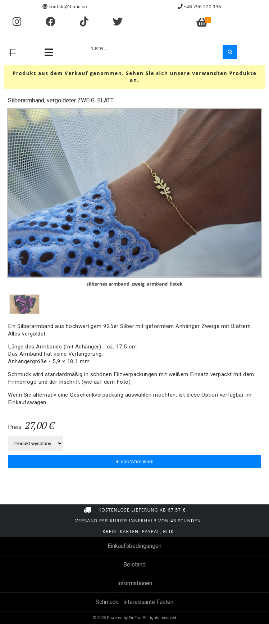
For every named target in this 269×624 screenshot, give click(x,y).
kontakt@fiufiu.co (68, 6)
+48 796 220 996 (202, 6)
